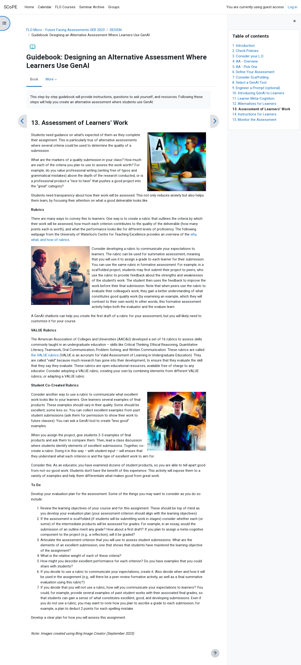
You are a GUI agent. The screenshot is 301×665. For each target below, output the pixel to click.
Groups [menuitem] (113, 7)
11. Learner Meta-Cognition (253, 98)
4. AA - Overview (245, 61)
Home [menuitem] (29, 7)
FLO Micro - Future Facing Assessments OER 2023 (64, 30)
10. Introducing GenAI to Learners (258, 93)
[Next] (213, 121)
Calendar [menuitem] (44, 7)
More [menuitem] (48, 79)
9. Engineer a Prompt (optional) (256, 88)
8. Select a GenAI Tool (249, 82)
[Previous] (21, 121)
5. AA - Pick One (244, 67)
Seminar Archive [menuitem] (91, 7)
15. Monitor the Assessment (254, 120)
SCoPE (10, 7)
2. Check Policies (245, 51)
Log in (292, 7)
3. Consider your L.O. (248, 56)
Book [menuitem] (33, 79)
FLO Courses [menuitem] (65, 7)
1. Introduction (243, 45)
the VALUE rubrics (44, 355)
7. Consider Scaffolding (250, 77)
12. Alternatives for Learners (254, 104)
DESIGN (114, 30)
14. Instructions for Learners (254, 114)
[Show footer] (215, 653)
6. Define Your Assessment (253, 72)
